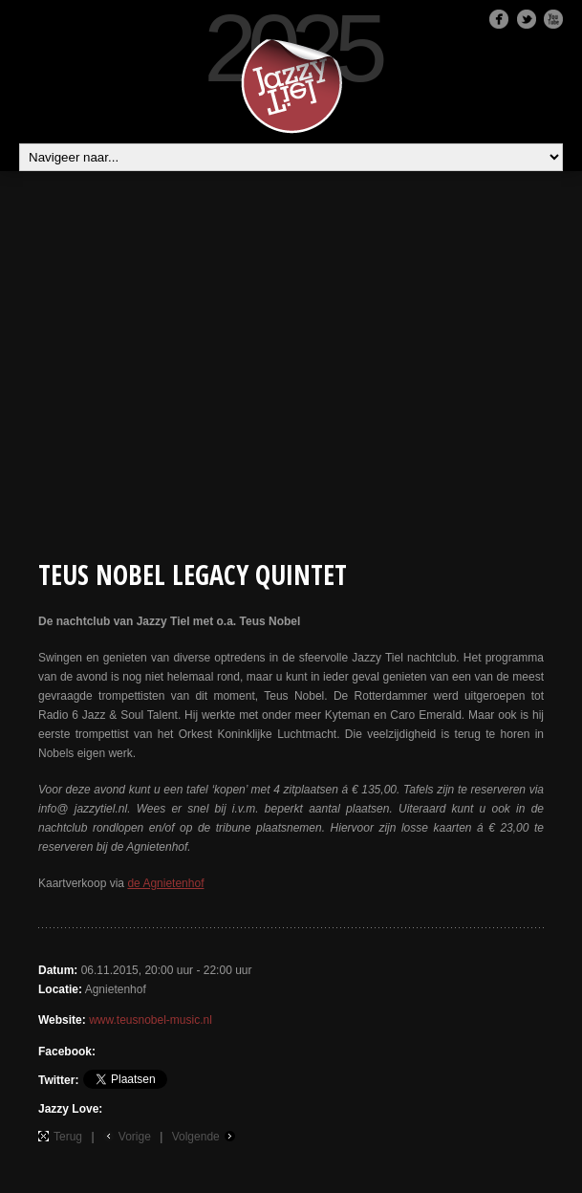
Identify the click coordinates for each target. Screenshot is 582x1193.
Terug (68, 1136)
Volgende (196, 1136)
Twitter (526, 19)
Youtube (553, 19)
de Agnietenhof (165, 883)
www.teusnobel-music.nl (150, 1020)
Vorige (135, 1136)
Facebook (498, 19)
